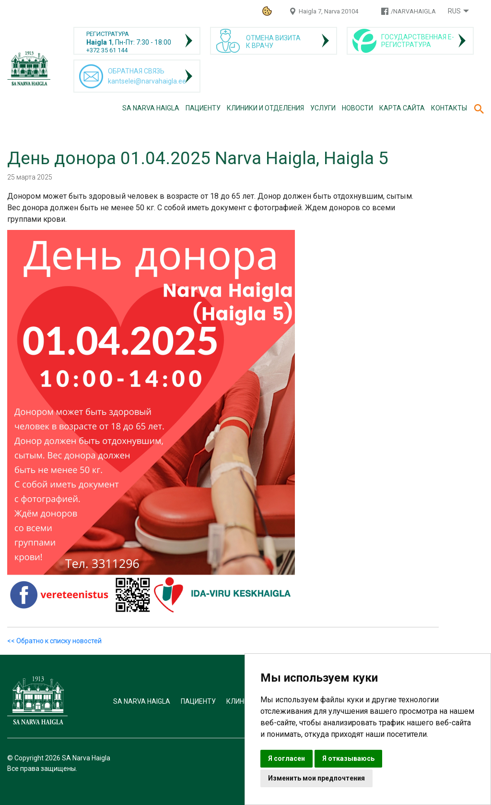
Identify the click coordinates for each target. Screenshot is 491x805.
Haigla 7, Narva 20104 (328, 11)
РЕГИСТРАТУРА (107, 33)
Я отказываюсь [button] (348, 758)
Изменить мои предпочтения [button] (316, 778)
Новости (357, 108)
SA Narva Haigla (150, 108)
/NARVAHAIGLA (413, 11)
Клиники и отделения (265, 108)
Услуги (323, 108)
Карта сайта (402, 108)
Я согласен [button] (286, 758)
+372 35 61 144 (107, 50)
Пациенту (203, 108)
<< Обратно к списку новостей (54, 641)
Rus (454, 11)
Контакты (449, 108)
